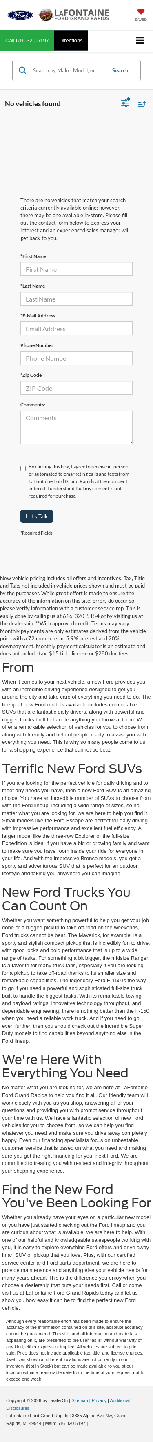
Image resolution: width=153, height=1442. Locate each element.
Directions (71, 40)
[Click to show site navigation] (140, 41)
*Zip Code (31, 375)
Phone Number (36, 345)
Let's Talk (37, 516)
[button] (27, 40)
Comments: (32, 405)
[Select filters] (125, 104)
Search (120, 70)
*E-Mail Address (37, 315)
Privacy (99, 1400)
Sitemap (79, 1400)
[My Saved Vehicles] (141, 15)
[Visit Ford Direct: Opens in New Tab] (92, 1423)
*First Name (33, 256)
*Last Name (32, 286)
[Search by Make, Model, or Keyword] (68, 70)
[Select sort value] (139, 104)
